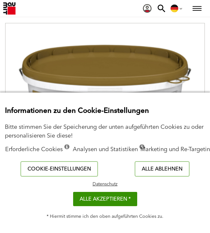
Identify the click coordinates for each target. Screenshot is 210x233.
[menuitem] (147, 8)
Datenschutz (105, 184)
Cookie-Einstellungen (59, 168)
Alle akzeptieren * (105, 199)
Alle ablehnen (162, 168)
